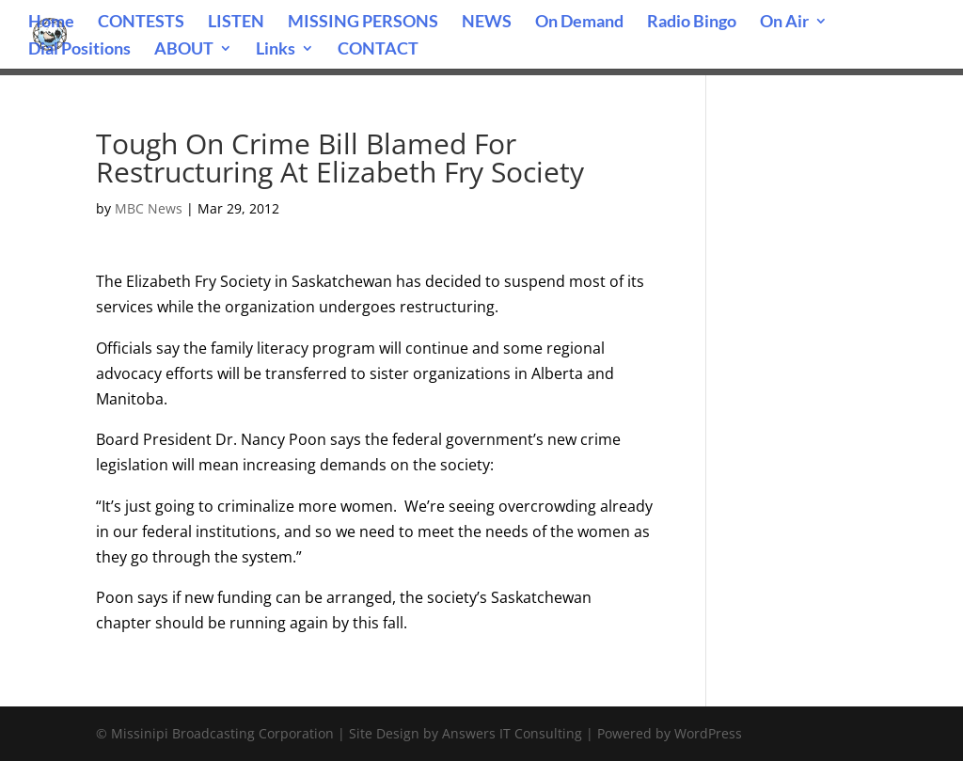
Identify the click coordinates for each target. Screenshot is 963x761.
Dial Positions (79, 49)
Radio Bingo (691, 22)
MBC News (148, 208)
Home (51, 22)
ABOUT (183, 49)
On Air (784, 22)
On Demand (579, 22)
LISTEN (236, 22)
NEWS (487, 22)
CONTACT (378, 49)
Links (275, 49)
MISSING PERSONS (363, 22)
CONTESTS (141, 22)
